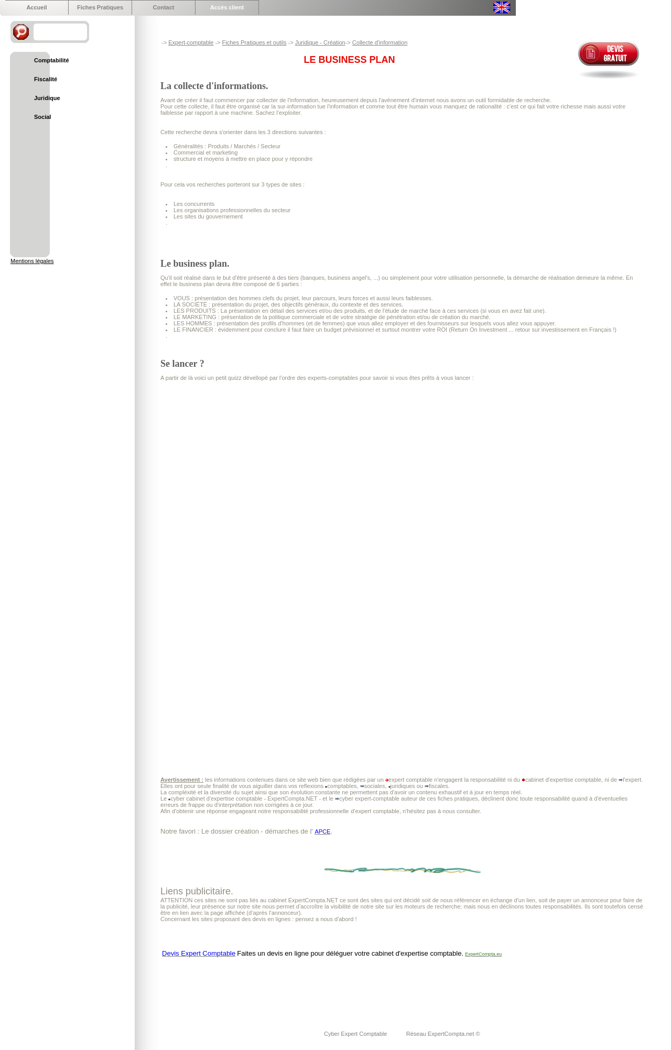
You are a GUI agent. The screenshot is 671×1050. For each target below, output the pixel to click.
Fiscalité (45, 79)
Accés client (227, 7)
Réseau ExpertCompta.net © (443, 1034)
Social (42, 117)
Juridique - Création (320, 42)
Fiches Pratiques (100, 7)
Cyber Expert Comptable (356, 1034)
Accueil (36, 7)
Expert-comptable (190, 42)
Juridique (47, 98)
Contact (164, 7)
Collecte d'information (379, 42)
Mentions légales (32, 261)
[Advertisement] (351, 987)
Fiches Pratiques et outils (254, 42)
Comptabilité (51, 60)
